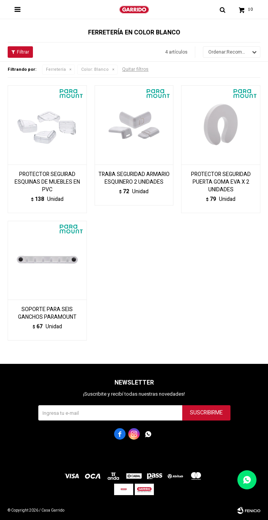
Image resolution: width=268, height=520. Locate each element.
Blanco (95, 69)
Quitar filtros (135, 69)
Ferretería (56, 69)
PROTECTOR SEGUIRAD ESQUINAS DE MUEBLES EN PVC (47, 182)
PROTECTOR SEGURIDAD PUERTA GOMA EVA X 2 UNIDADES (221, 182)
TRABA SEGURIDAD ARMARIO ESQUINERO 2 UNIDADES (134, 178)
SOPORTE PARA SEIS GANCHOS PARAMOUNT (47, 313)
